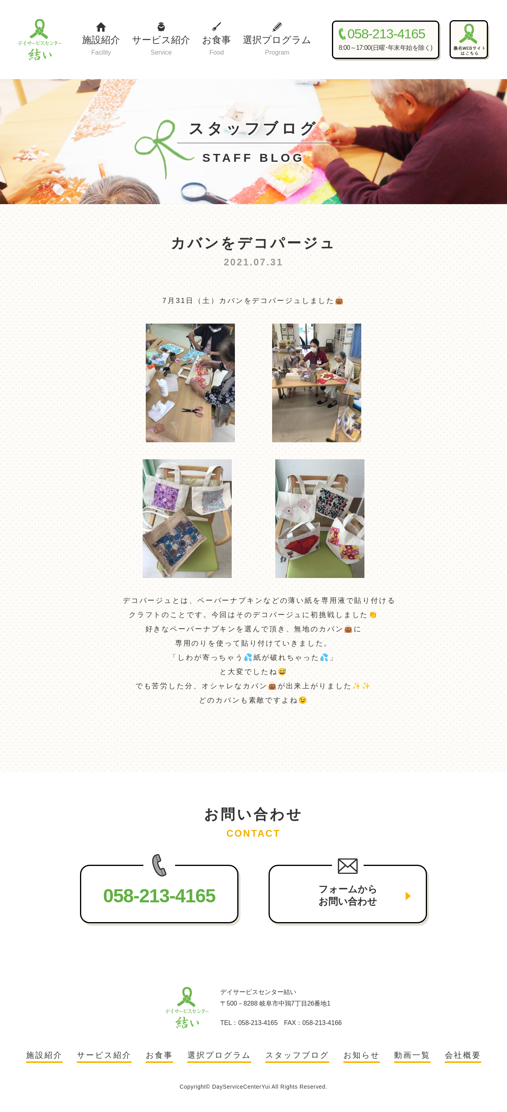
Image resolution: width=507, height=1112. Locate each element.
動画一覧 (412, 1055)
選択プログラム (277, 46)
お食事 (216, 46)
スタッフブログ (297, 1055)
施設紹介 (101, 46)
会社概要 (463, 1055)
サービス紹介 (161, 46)
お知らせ (361, 1055)
